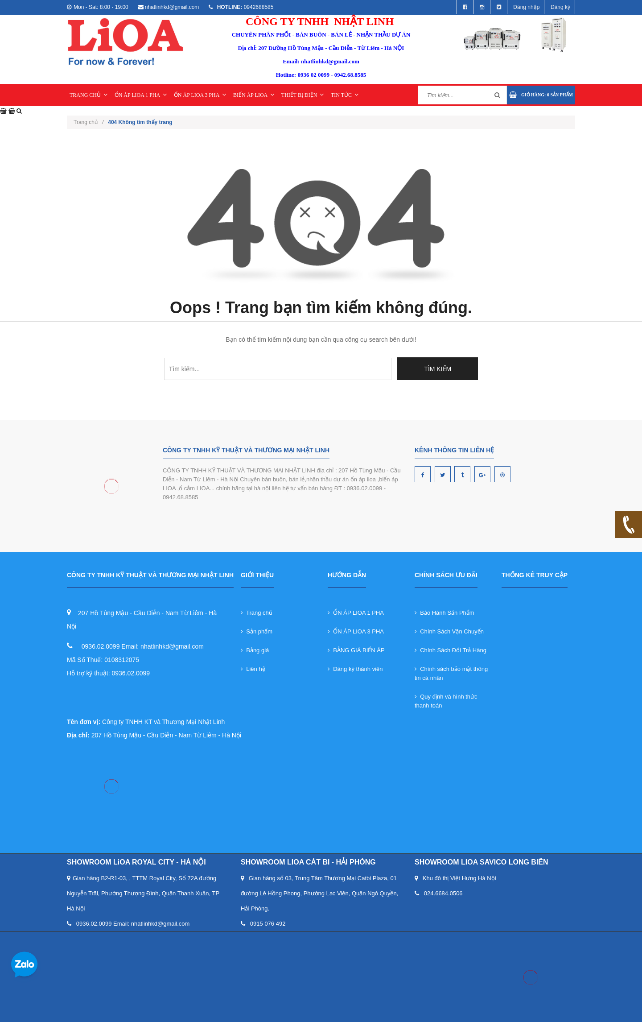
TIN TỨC (344, 95)
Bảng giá (255, 650)
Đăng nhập (526, 7)
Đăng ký (560, 7)
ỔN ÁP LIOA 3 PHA (200, 95)
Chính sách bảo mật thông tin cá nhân (451, 673)
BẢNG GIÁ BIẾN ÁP (356, 650)
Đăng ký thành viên (355, 669)
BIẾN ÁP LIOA (253, 95)
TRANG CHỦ (88, 95)
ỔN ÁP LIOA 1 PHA (141, 95)
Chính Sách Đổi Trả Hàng (450, 650)
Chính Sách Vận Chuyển (449, 631)
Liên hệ (253, 669)
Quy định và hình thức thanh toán (446, 701)
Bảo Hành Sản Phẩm (444, 612)
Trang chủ (256, 612)
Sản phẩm (256, 631)
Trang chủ (88, 122)
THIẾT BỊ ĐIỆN (302, 95)
